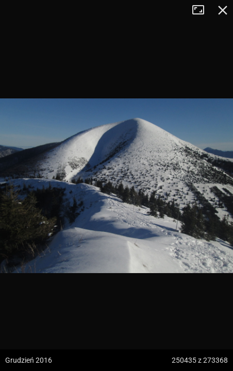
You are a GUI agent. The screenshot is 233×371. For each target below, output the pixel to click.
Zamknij (222, 10)
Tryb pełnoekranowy (202, 10)
